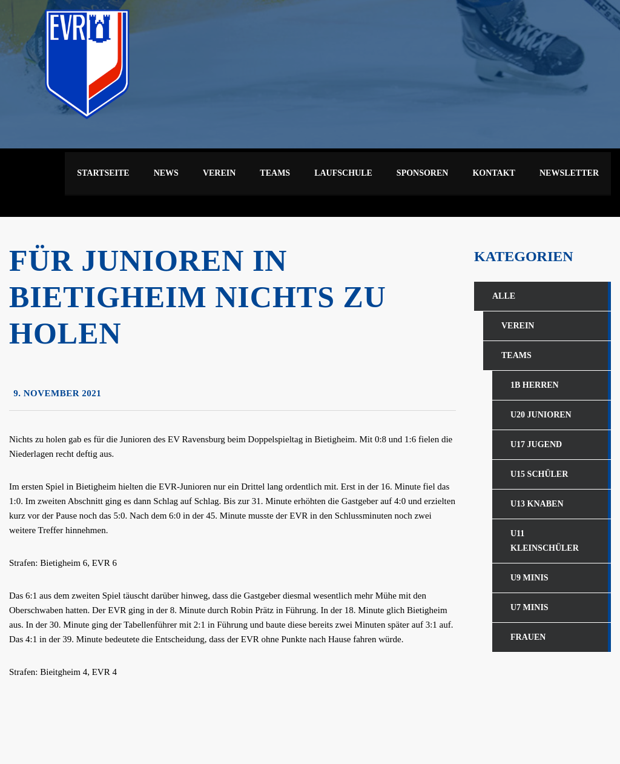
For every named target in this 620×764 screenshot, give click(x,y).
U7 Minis (529, 607)
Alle (503, 296)
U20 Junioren (541, 414)
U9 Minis (529, 577)
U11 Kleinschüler (544, 541)
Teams (516, 355)
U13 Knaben (537, 503)
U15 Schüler (539, 474)
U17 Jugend (536, 444)
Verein (517, 325)
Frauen (528, 637)
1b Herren (534, 385)
